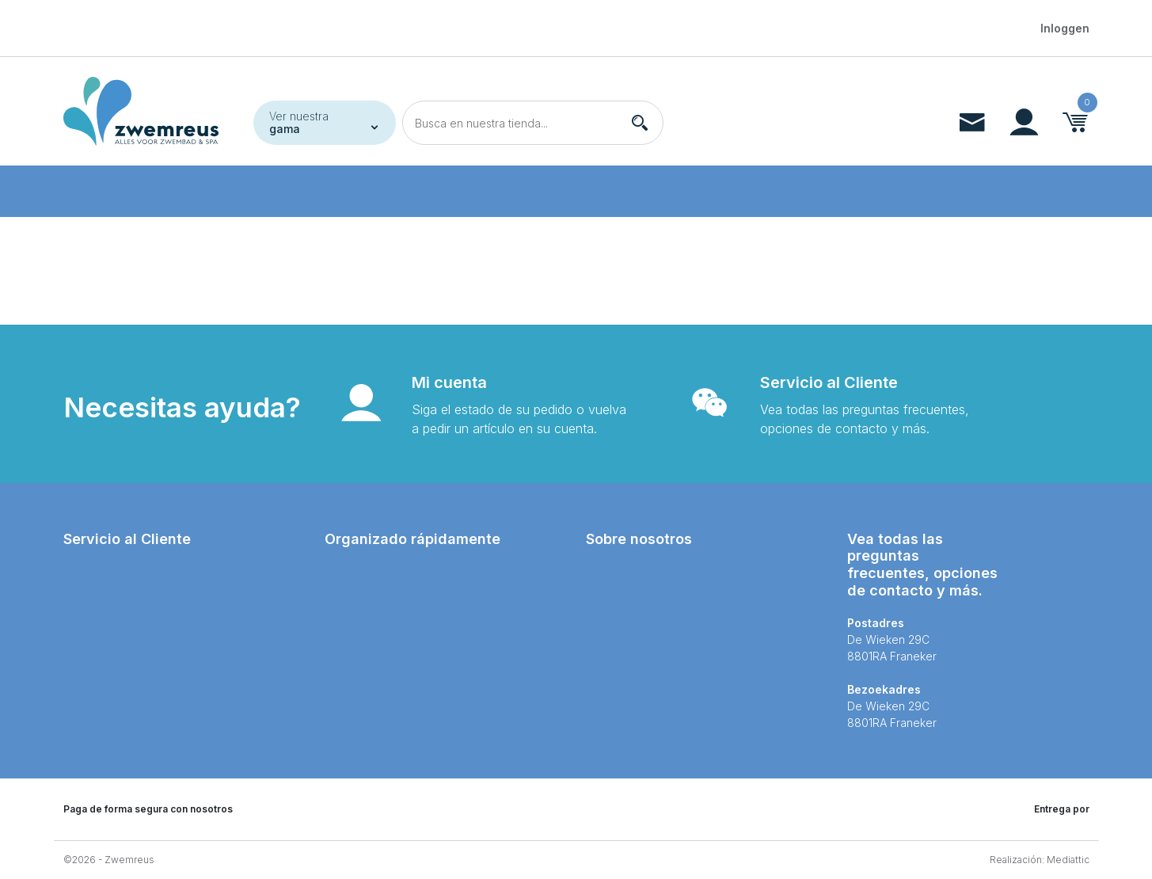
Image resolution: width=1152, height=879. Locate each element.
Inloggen (1064, 28)
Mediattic (1068, 860)
